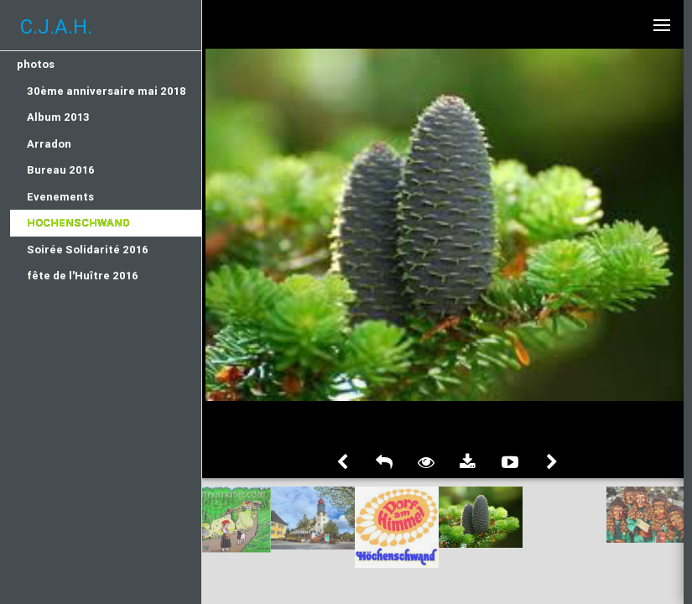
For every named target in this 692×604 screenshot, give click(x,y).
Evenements (60, 197)
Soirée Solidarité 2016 (87, 249)
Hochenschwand (78, 223)
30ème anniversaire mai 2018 (106, 91)
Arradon (49, 144)
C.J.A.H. (56, 26)
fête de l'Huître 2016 (82, 275)
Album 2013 (58, 117)
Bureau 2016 (61, 170)
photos (36, 64)
